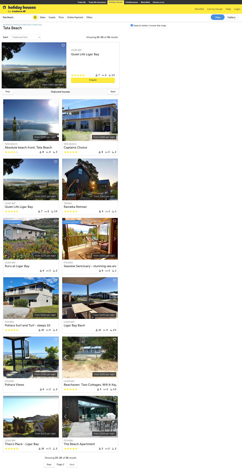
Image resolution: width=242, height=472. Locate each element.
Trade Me (82, 2)
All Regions (7, 25)
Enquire (93, 80)
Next (113, 92)
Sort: (6, 37)
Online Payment (75, 17)
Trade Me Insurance (97, 2)
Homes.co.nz (158, 2)
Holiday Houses (116, 2)
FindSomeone (132, 2)
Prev (8, 92)
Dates (42, 17)
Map (217, 17)
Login (237, 9)
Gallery (231, 17)
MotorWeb (145, 2)
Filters (89, 17)
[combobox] (19, 17)
